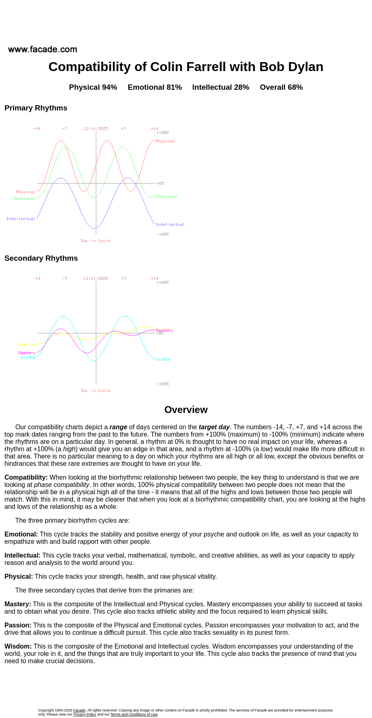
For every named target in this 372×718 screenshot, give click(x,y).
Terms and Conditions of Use (134, 714)
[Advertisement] (186, 20)
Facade (80, 710)
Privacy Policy (85, 714)
